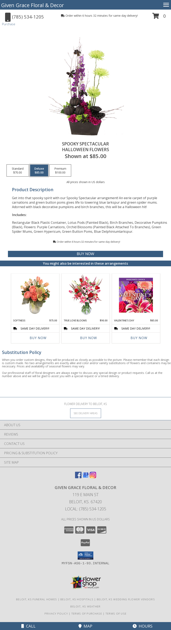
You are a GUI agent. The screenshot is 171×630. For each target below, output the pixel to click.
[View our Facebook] (78, 477)
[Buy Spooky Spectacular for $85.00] (85, 254)
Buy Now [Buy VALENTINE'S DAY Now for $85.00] (139, 338)
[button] (159, 17)
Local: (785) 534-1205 (85, 509)
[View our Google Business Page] (85, 477)
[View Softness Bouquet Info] (35, 295)
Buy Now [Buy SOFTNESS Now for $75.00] (38, 338)
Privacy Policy (56, 613)
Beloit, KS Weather (85, 606)
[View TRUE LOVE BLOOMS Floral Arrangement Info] (85, 295)
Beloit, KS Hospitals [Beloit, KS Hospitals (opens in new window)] (76, 599)
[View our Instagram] (93, 477)
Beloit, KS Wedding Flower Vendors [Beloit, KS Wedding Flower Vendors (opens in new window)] (126, 599)
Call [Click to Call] (28, 626)
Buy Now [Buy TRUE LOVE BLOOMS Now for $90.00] (88, 338)
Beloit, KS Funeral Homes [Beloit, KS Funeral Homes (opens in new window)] (36, 599)
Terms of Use (116, 613)
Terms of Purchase (86, 613)
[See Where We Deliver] (85, 413)
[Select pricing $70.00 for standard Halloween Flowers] (18, 170)
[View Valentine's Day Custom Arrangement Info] (136, 295)
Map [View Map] (85, 626)
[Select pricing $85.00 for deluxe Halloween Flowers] (39, 170)
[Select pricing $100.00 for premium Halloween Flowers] (60, 170)
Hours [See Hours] (142, 626)
